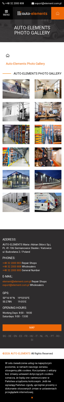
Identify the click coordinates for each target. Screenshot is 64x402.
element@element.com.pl (17, 281)
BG (4, 336)
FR (26, 336)
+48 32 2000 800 (12, 270)
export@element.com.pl (48, 3)
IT (36, 336)
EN (15, 336)
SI (32, 339)
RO (58, 336)
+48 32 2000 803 (12, 263)
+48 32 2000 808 (14, 3)
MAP (32, 327)
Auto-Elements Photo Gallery (25, 63)
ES (20, 336)
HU (31, 336)
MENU (6, 13)
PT (52, 336)
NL (41, 336)
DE (10, 336)
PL (47, 336)
